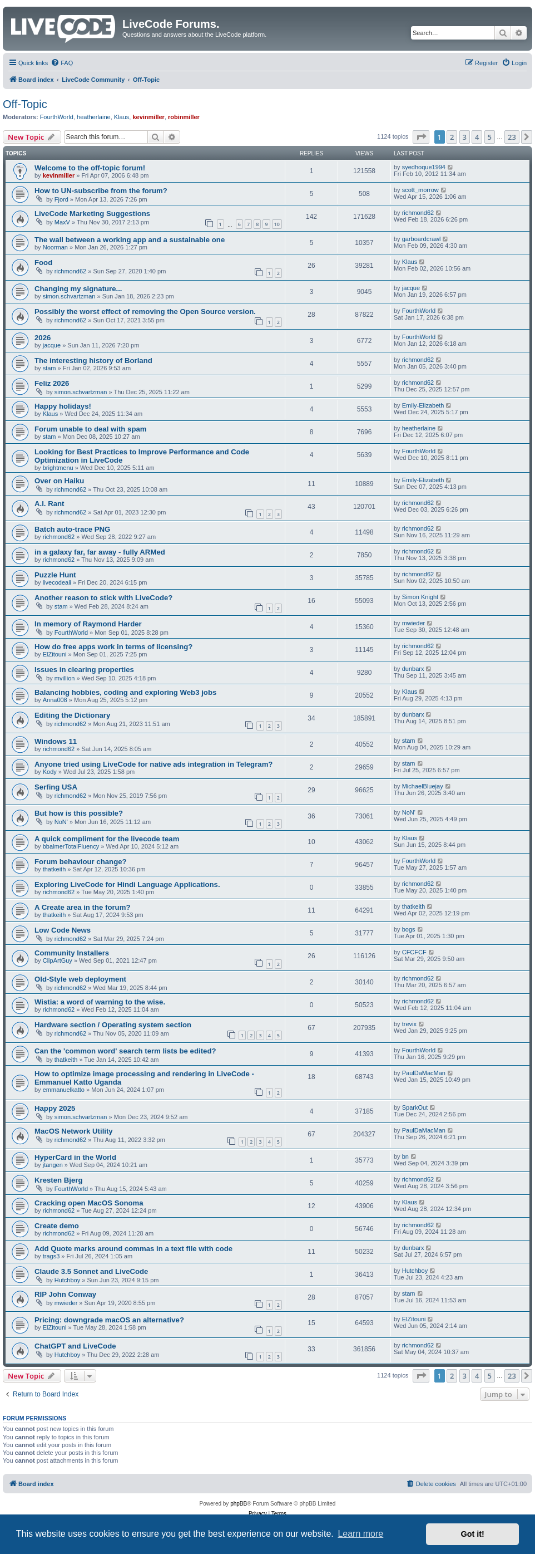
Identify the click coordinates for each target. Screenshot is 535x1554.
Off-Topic (25, 104)
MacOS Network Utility (73, 1131)
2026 (42, 338)
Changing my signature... (78, 289)
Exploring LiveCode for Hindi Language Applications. (127, 884)
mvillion (65, 678)
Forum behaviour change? (80, 861)
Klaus (122, 117)
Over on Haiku (59, 481)
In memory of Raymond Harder (88, 624)
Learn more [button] (360, 1533)
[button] (421, 137)
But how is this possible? (78, 813)
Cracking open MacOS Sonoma (88, 1203)
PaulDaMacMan (423, 1073)
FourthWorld (56, 117)
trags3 (51, 1256)
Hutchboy (67, 1280)
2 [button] (452, 137)
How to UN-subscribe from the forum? (100, 191)
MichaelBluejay (422, 786)
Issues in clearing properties (84, 669)
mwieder (413, 623)
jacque (411, 288)
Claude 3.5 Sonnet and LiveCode (91, 1271)
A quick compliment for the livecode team (106, 839)
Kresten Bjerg (58, 1180)
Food (43, 262)
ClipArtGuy (57, 960)
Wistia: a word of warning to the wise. (99, 1002)
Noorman (55, 247)
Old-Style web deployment (80, 979)
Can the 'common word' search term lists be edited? (125, 1051)
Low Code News (62, 930)
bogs (408, 929)
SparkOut (415, 1107)
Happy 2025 (54, 1108)
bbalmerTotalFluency (71, 846)
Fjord (61, 199)
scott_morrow (420, 190)
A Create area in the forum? (82, 907)
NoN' (61, 821)
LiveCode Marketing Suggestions (92, 213)
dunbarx (413, 668)
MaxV (62, 222)
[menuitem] (62, 63)
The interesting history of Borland (93, 360)
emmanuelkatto (64, 1089)
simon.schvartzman (69, 296)
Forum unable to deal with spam (90, 429)
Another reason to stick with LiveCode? (103, 598)
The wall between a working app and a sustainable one (129, 240)
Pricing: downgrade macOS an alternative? (109, 1320)
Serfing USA (55, 787)
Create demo (56, 1226)
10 (277, 224)
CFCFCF (414, 952)
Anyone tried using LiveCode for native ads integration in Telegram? (153, 764)
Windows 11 (55, 741)
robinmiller (184, 117)
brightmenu (58, 467)
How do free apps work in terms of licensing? (113, 647)
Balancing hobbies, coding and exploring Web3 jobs (125, 692)
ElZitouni (55, 654)
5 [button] (490, 137)
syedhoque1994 (423, 167)
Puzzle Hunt (55, 575)
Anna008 (55, 700)
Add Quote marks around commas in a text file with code (133, 1248)
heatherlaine (94, 117)
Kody (50, 771)
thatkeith (54, 869)
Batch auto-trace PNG (72, 529)
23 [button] (512, 137)
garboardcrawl (421, 239)
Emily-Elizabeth (423, 405)
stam (49, 368)
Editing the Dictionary (72, 715)
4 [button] (477, 137)
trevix (409, 1024)
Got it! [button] (472, 1534)
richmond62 (418, 212)
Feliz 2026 (51, 383)
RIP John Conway (65, 1294)
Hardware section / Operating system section (112, 1025)
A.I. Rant (49, 503)
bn (405, 1156)
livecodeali (57, 582)
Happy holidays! (62, 406)
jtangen (53, 1164)
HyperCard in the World (75, 1157)
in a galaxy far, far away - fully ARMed (99, 552)
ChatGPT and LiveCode (75, 1346)
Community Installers (71, 953)
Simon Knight (420, 597)
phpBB (238, 1504)
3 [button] (465, 137)
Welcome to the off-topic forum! (89, 168)
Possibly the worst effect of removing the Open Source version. (145, 311)
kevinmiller (148, 117)
